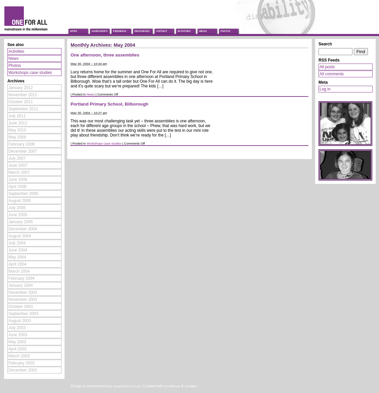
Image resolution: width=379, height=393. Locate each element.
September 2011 (23, 109)
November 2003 (22, 299)
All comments (332, 74)
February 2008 (21, 144)
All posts (327, 67)
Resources (142, 24)
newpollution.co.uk (126, 386)
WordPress (172, 386)
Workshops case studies (104, 143)
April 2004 (17, 264)
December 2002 (22, 370)
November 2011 (22, 94)
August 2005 (19, 200)
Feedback (121, 24)
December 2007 (22, 151)
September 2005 (23, 193)
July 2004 (17, 243)
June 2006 (17, 179)
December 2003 (22, 292)
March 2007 (19, 172)
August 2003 (19, 320)
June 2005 (17, 214)
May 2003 (17, 342)
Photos (228, 24)
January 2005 (20, 222)
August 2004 (19, 236)
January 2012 (20, 87)
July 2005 (17, 207)
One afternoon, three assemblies (105, 54)
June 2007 (17, 165)
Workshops (99, 24)
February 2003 (21, 363)
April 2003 (17, 349)
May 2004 (17, 257)
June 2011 (17, 123)
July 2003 (17, 327)
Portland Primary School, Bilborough (110, 104)
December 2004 (22, 229)
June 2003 (17, 334)
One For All (33, 18)
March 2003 (19, 356)
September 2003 (23, 313)
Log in (325, 89)
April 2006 (17, 186)
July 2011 (17, 116)
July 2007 (17, 158)
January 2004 (20, 285)
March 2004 (19, 271)
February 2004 (21, 278)
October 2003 (20, 306)
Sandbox (191, 386)
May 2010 (17, 130)
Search (325, 44)
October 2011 (20, 102)
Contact (164, 24)
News (207, 24)
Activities (185, 24)
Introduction (78, 24)
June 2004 (17, 250)
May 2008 (17, 137)
